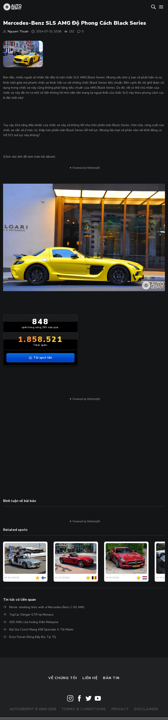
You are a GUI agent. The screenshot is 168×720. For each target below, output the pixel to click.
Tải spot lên (40, 358)
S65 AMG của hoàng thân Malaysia (33, 622)
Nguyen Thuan (18, 31)
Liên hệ (90, 678)
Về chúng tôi (62, 678)
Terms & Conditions (83, 709)
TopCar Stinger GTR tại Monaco (31, 615)
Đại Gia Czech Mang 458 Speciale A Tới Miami (41, 629)
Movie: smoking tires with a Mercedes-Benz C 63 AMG (46, 607)
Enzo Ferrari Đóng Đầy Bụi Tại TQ (32, 637)
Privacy (120, 709)
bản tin (111, 678)
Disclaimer (146, 709)
